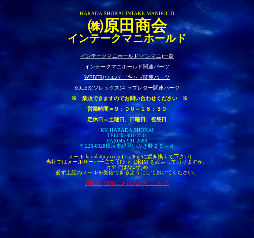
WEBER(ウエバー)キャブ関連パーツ (127, 77)
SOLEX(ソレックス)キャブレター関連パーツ (127, 88)
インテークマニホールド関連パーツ (127, 66)
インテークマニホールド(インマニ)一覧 (127, 56)
